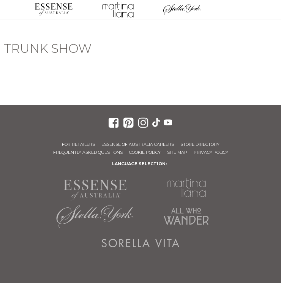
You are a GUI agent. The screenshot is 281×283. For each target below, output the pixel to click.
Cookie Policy (145, 152)
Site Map (177, 152)
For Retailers (78, 144)
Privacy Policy (211, 152)
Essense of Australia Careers (137, 144)
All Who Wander (186, 216)
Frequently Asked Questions (88, 152)
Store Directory (199, 144)
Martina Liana (117, 9)
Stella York (182, 9)
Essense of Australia (53, 9)
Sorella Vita (140, 243)
